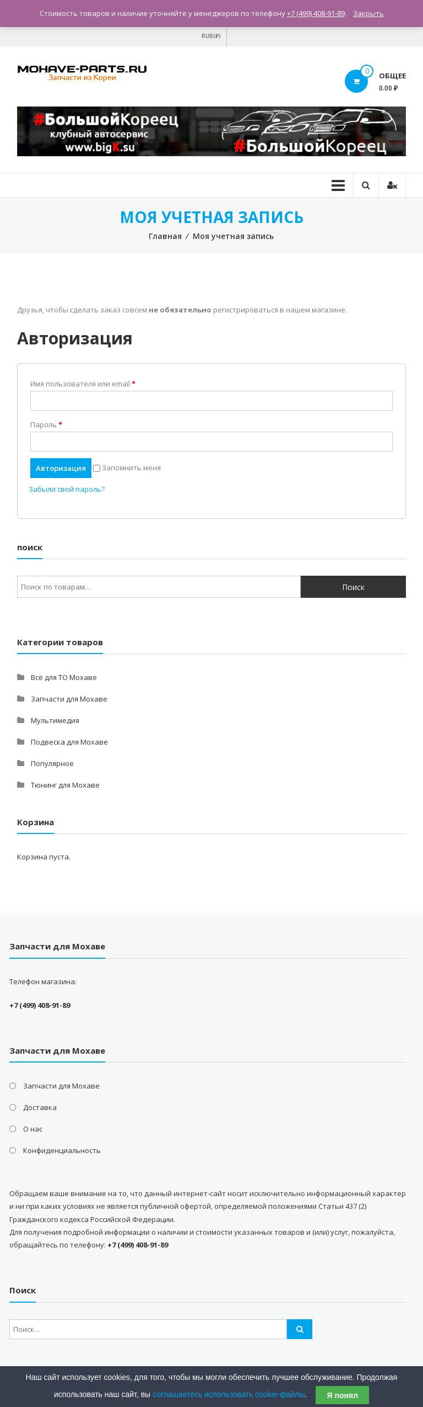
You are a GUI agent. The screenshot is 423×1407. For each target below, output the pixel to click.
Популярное (52, 763)
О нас (32, 1129)
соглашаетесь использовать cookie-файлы (229, 1394)
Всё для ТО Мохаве (64, 677)
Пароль (46, 424)
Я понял (342, 1395)
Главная (165, 236)
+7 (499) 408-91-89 (316, 13)
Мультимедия (55, 720)
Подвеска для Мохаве (69, 742)
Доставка (40, 1107)
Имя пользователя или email (82, 384)
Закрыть (368, 13)
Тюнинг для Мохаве (65, 785)
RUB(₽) (211, 36)
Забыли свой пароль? (67, 489)
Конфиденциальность (62, 1150)
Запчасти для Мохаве (69, 699)
